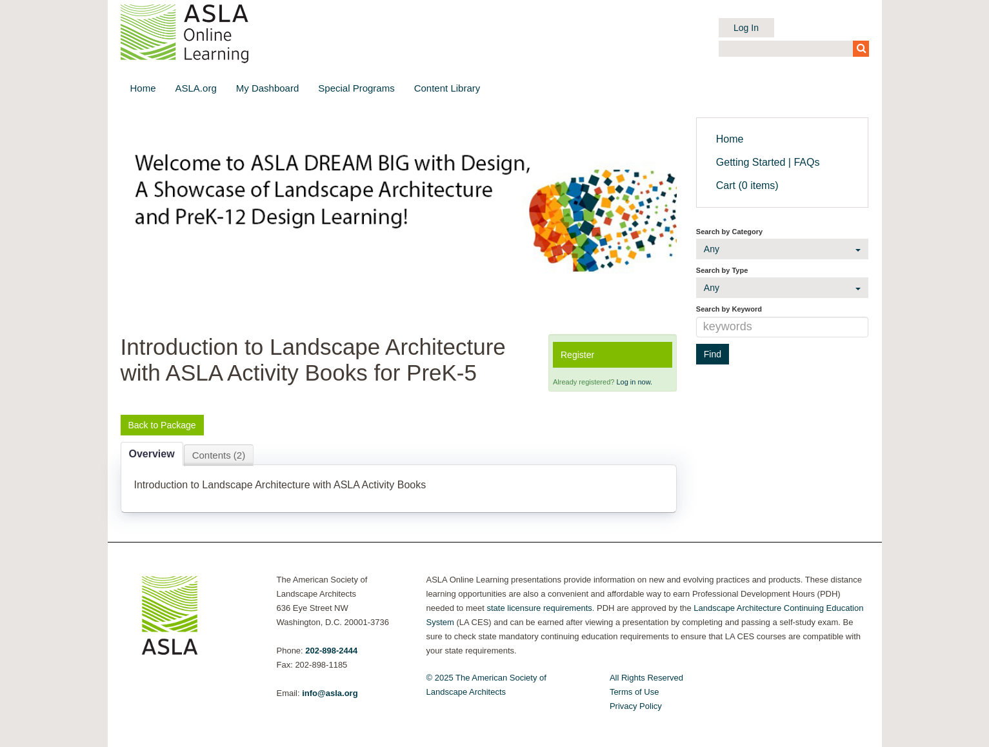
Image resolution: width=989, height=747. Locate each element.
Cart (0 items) (747, 185)
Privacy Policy (636, 706)
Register (577, 355)
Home (143, 88)
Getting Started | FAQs (768, 162)
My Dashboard (267, 88)
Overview (152, 453)
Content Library (447, 88)
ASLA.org (196, 88)
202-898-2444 (331, 650)
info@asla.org (329, 693)
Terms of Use (634, 692)
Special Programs (356, 88)
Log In (746, 28)
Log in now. (634, 382)
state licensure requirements (539, 608)
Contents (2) (219, 455)
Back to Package (162, 425)
